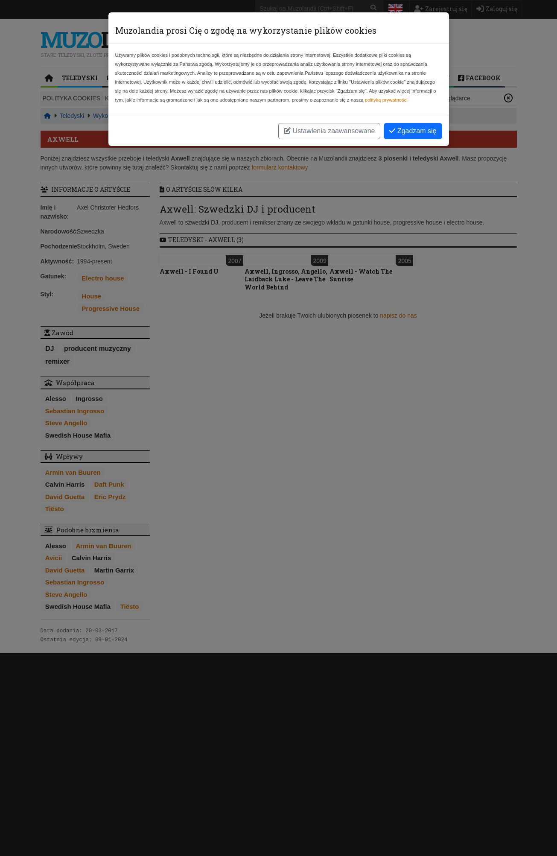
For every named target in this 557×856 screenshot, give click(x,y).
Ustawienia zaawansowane (329, 130)
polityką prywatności (386, 99)
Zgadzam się (412, 130)
